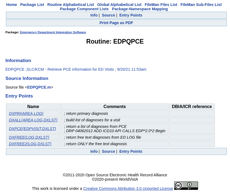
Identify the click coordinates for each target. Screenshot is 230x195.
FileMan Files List (161, 4)
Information (18, 60)
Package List (32, 4)
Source (108, 15)
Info (94, 15)
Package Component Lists (84, 9)
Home (11, 4)
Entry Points (130, 15)
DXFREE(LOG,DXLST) (29, 137)
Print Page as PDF (116, 23)
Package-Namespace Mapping (140, 9)
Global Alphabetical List (119, 4)
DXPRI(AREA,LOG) (26, 113)
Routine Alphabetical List (70, 4)
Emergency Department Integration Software (53, 32)
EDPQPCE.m (39, 87)
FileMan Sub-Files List (201, 4)
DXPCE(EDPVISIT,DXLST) (32, 128)
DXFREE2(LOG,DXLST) (30, 144)
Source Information (26, 78)
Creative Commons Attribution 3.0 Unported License (128, 188)
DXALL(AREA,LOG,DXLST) (33, 120)
